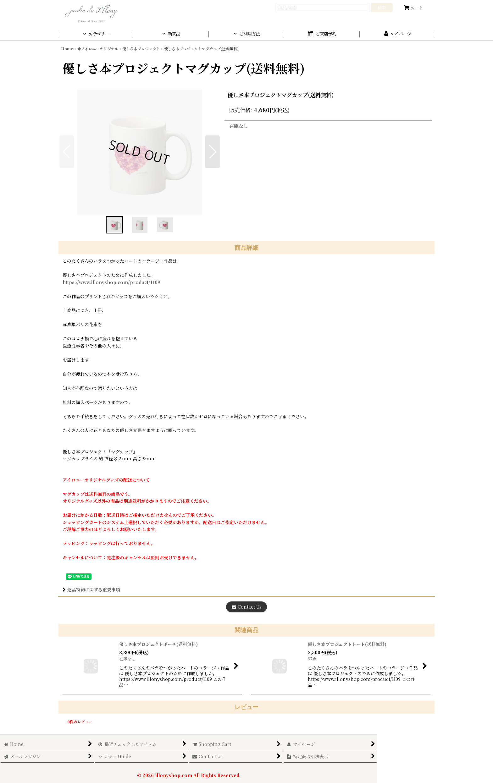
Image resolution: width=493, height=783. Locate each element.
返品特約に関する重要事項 (91, 589)
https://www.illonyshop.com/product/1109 (111, 282)
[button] (212, 151)
